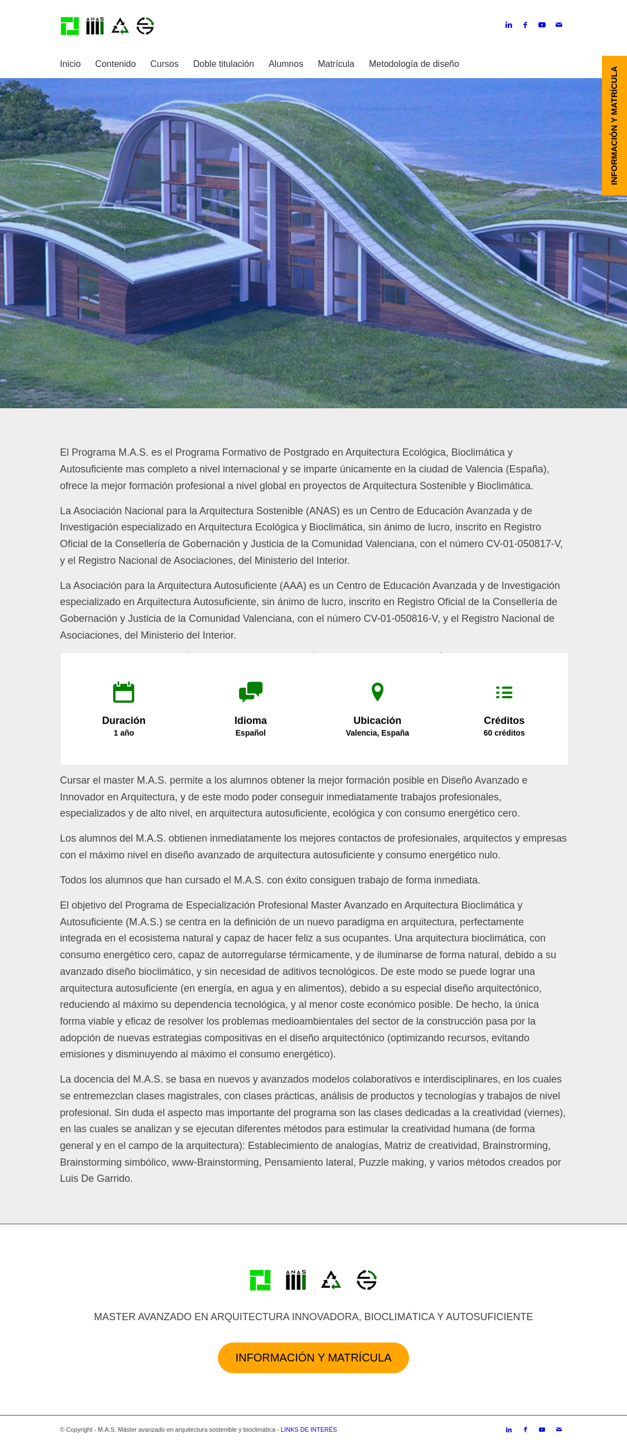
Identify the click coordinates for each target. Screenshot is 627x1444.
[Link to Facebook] (525, 25)
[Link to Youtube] (542, 25)
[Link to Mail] (559, 25)
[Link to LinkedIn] (508, 25)
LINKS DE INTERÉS (309, 1429)
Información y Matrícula (313, 1357)
